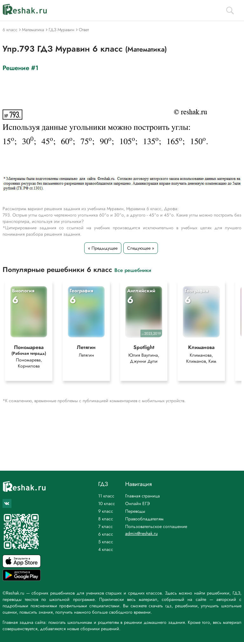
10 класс (106, 503)
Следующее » (140, 248)
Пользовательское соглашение (156, 526)
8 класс (105, 519)
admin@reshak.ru (141, 533)
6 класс (105, 534)
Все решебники (132, 270)
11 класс (106, 496)
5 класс (105, 542)
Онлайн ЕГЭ (137, 503)
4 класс (105, 549)
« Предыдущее (103, 248)
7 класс (105, 526)
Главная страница (142, 496)
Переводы (135, 511)
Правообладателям (144, 519)
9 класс (105, 511)
